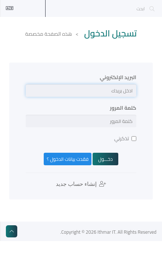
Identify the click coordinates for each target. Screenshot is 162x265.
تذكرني (125, 138)
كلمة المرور (123, 108)
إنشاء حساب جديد (81, 184)
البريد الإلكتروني (118, 77)
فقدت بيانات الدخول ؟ (68, 159)
